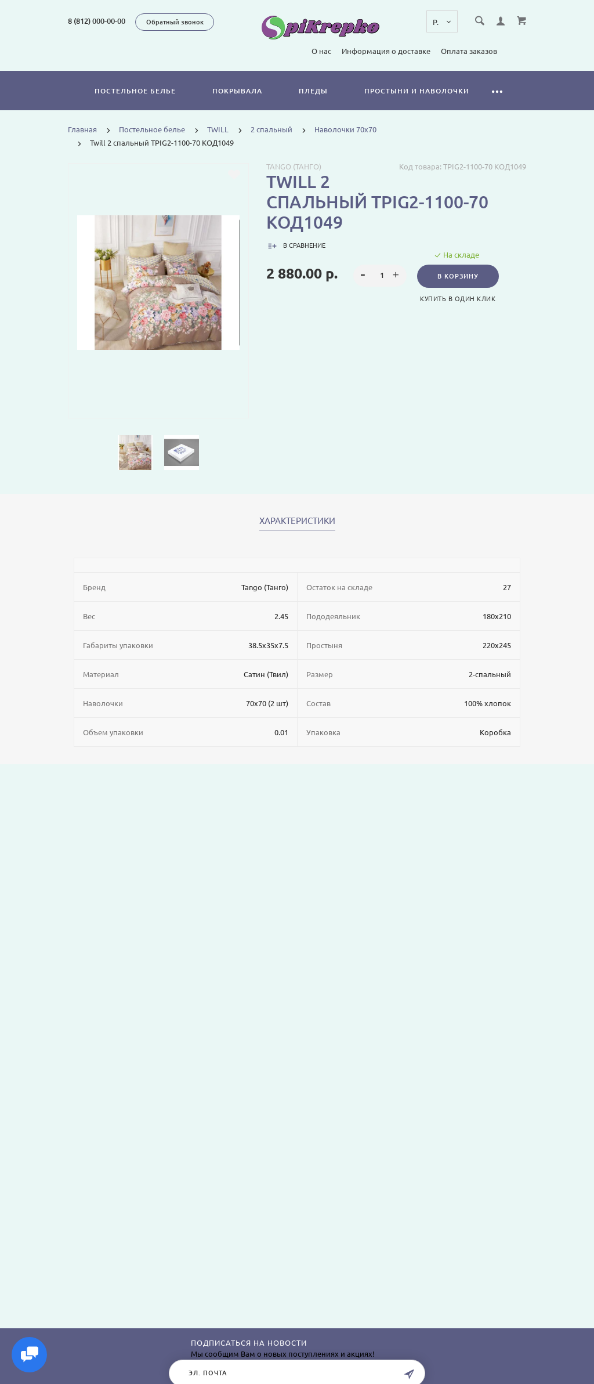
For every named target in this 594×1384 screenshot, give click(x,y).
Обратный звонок (175, 22)
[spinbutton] (379, 276)
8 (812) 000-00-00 (96, 21)
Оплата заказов (469, 51)
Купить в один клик (457, 298)
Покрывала (237, 91)
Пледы (313, 91)
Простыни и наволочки (416, 91)
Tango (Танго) (293, 166)
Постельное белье (135, 91)
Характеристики (297, 521)
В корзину (458, 276)
